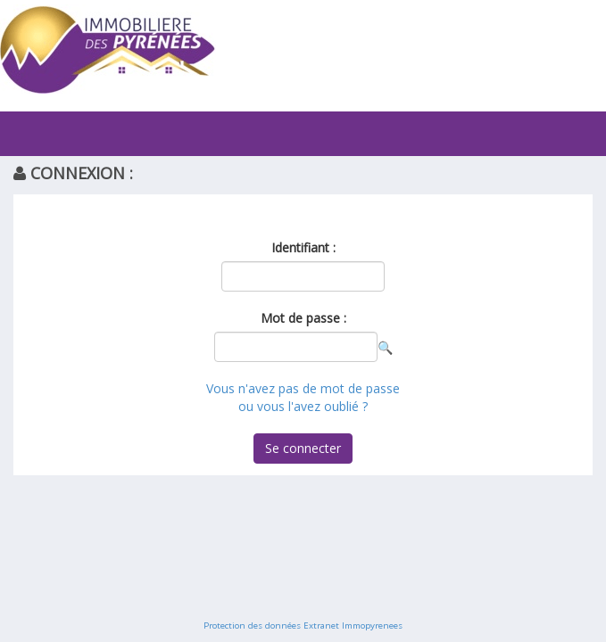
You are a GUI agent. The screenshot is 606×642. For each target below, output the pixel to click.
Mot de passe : (303, 317)
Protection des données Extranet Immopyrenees (303, 625)
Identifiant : (303, 247)
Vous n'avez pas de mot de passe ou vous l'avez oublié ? (303, 397)
